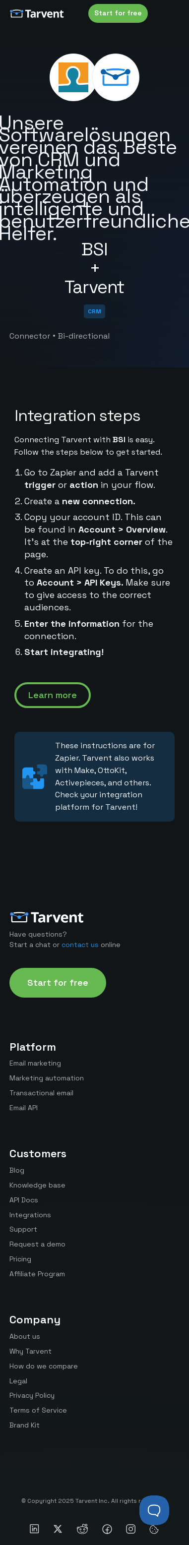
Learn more (52, 695)
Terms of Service (38, 1410)
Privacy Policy (32, 1395)
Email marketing (35, 1063)
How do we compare (43, 1366)
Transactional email (41, 1092)
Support (23, 1229)
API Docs (23, 1199)
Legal (18, 1380)
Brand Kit (24, 1425)
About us (24, 1336)
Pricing (20, 1258)
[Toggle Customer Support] (154, 1510)
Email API (23, 1107)
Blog (16, 1170)
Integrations (30, 1214)
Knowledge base (37, 1185)
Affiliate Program (37, 1273)
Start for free (118, 12)
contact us (80, 944)
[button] (170, 13)
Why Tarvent (30, 1351)
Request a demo (37, 1244)
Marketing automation (46, 1077)
